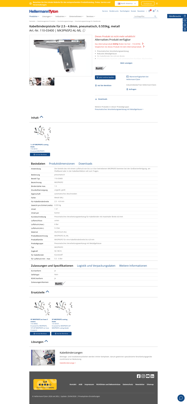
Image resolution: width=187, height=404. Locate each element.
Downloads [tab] (85, 163)
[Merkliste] (185, 29)
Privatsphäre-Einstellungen (89, 396)
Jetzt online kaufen (105, 77)
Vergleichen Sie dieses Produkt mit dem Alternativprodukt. (120, 47)
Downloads (101, 99)
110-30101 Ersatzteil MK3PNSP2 (40, 138)
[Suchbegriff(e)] (145, 16)
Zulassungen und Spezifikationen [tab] (52, 265)
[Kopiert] (84, 30)
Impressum (89, 384)
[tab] (93, 118)
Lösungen (46, 16)
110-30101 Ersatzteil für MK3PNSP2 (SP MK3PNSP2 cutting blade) (61, 313)
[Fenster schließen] (157, 3)
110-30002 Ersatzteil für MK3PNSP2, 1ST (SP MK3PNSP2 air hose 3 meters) (40, 314)
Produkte (33, 16)
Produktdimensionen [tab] (62, 163)
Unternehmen (75, 16)
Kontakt (73, 384)
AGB (80, 384)
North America (127, 3)
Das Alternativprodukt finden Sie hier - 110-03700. (119, 44)
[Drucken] (185, 25)
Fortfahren (148, 4)
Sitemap (150, 384)
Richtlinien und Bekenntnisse (108, 384)
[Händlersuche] (185, 16)
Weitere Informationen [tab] (133, 265)
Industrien (60, 16)
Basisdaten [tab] (38, 163)
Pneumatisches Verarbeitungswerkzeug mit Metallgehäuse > (119, 109)
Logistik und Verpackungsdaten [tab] (96, 265)
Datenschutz (128, 384)
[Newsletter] (185, 20)
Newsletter (139, 384)
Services (89, 16)
